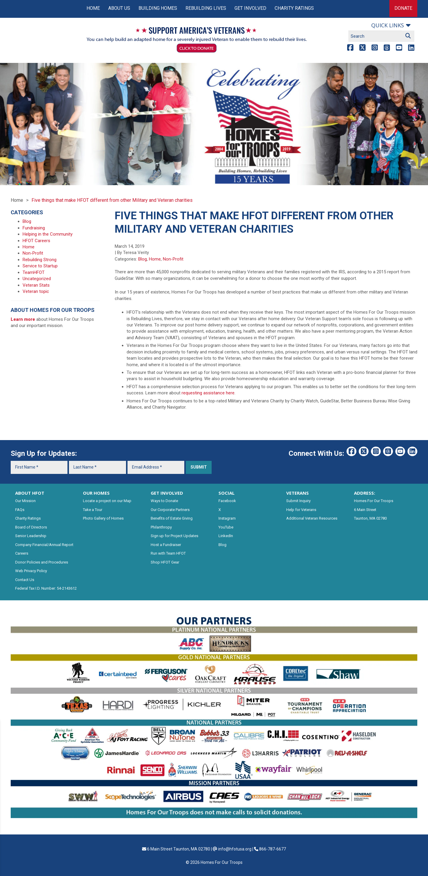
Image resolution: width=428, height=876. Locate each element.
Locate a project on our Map (107, 501)
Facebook (227, 501)
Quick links (387, 25)
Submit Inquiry (298, 501)
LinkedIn (225, 536)
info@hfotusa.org (234, 849)
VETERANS (297, 493)
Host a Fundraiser (166, 544)
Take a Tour (92, 509)
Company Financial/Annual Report (44, 544)
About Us (119, 8)
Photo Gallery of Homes (103, 518)
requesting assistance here (208, 393)
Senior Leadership (30, 536)
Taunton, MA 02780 (370, 518)
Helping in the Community (48, 234)
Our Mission (25, 501)
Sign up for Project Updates (174, 536)
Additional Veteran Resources (311, 518)
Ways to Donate (164, 501)
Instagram (227, 518)
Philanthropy (161, 527)
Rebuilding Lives (205, 8)
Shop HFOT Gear (165, 562)
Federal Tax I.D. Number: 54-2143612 (46, 588)
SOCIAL (226, 493)
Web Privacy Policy (31, 571)
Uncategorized (37, 278)
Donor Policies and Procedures (41, 562)
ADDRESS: (364, 493)
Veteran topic (36, 291)
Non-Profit (173, 259)
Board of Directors (31, 527)
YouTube (225, 527)
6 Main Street (365, 509)
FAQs (19, 509)
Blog (142, 259)
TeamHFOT (34, 272)
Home (93, 8)
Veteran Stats (36, 285)
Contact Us (24, 579)
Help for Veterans (301, 509)
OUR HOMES (96, 493)
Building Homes (158, 8)
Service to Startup (40, 266)
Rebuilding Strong (39, 259)
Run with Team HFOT (168, 553)
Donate (403, 8)
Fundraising (34, 228)
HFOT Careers (36, 240)
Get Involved (250, 8)
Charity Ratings (294, 8)
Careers (21, 553)
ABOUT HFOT (29, 493)
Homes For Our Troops (373, 501)
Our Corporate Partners (170, 509)
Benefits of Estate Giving (172, 518)
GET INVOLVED (167, 493)
